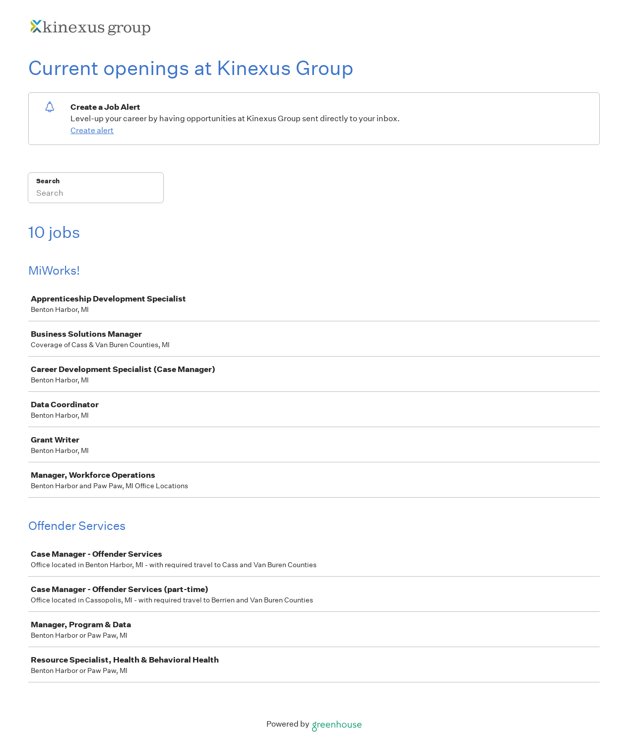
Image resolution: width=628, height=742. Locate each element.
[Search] (95, 194)
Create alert (92, 130)
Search (48, 181)
